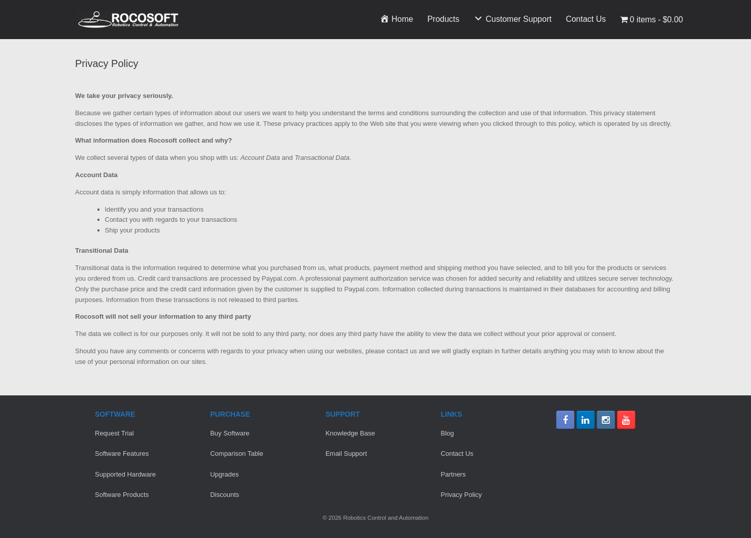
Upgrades (224, 474)
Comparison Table (236, 453)
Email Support (346, 453)
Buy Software (229, 433)
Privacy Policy (461, 494)
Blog (447, 433)
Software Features (122, 453)
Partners (453, 474)
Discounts (224, 494)
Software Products (122, 494)
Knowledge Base (350, 433)
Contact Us (586, 19)
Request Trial (114, 433)
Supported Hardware (125, 474)
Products (443, 19)
